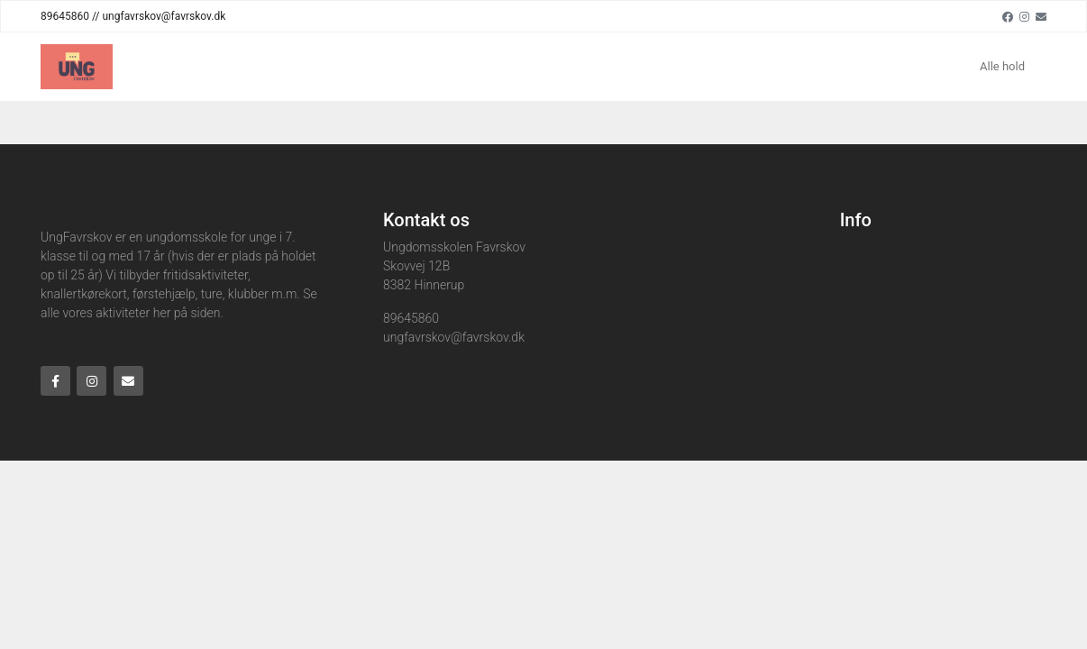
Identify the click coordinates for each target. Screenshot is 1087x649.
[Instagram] (1024, 16)
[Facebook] (1007, 16)
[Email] (1041, 16)
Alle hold (1002, 66)
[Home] (77, 67)
